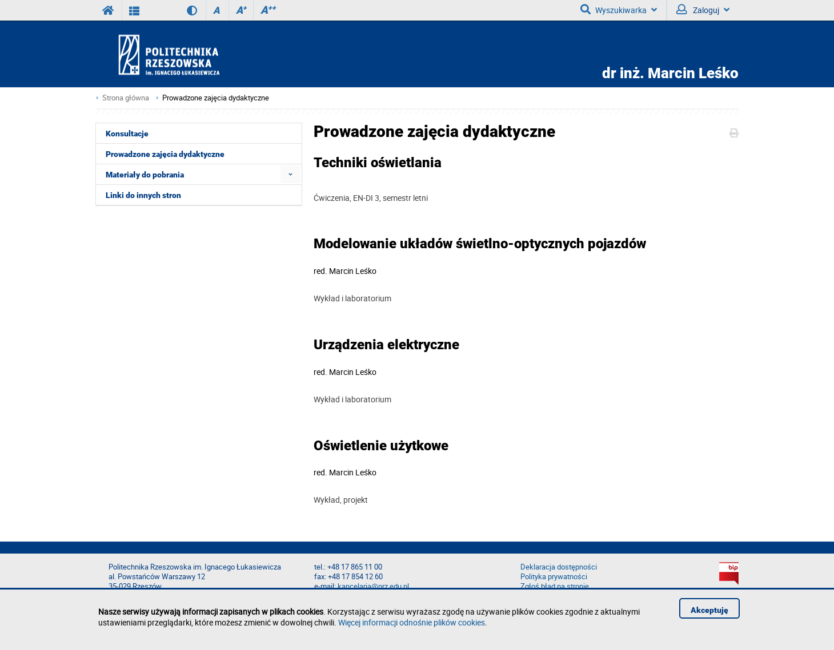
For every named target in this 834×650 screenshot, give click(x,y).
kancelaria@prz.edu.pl (373, 586)
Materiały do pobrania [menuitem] (145, 174)
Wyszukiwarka (618, 9)
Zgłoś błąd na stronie (554, 586)
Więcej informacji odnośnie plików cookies (411, 622)
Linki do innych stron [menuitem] (143, 195)
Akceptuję (709, 610)
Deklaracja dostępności (558, 567)
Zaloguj (702, 9)
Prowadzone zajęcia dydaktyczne (215, 98)
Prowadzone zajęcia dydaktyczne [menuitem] (165, 154)
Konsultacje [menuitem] (127, 133)
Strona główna (125, 98)
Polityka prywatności (553, 577)
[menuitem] (290, 174)
